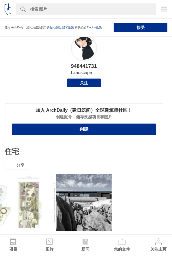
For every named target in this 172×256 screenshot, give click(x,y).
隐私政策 (68, 27)
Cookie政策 (94, 27)
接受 (141, 27)
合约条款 (55, 27)
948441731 (84, 66)
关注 (84, 83)
